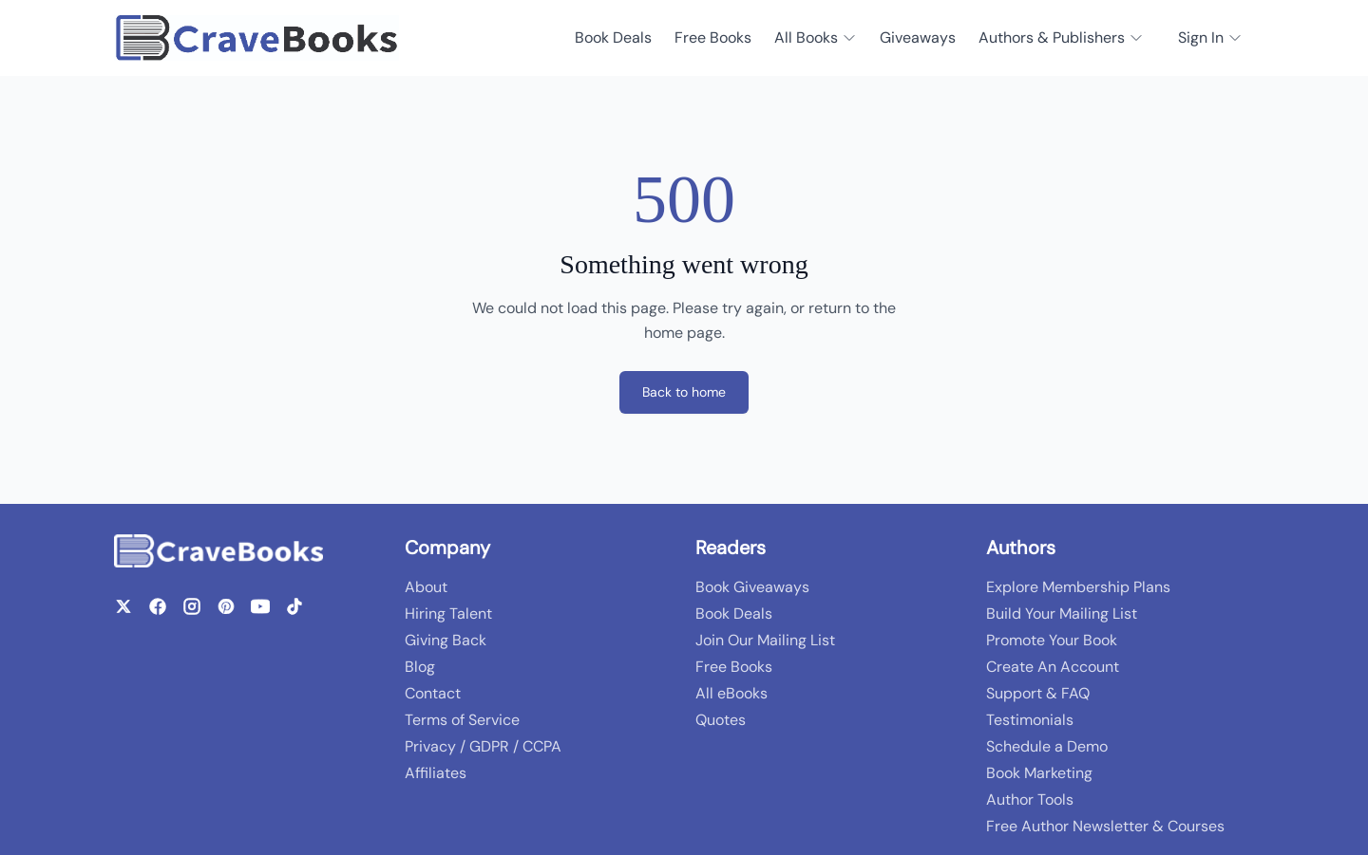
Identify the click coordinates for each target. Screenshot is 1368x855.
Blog (420, 667)
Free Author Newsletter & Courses (1105, 826)
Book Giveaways (752, 587)
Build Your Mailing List (1061, 613)
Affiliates (435, 773)
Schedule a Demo (1047, 746)
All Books (815, 37)
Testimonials (1030, 720)
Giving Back (445, 640)
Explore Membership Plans (1078, 587)
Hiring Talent (448, 613)
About (426, 587)
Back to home (684, 391)
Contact (433, 693)
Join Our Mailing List (765, 640)
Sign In (1210, 37)
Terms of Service (462, 720)
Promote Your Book (1051, 640)
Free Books (712, 37)
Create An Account (1052, 667)
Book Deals (613, 37)
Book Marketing (1039, 773)
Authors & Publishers (1061, 37)
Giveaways (918, 37)
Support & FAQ (1038, 693)
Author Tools (1030, 799)
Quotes (720, 720)
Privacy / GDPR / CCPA (483, 746)
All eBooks (731, 693)
